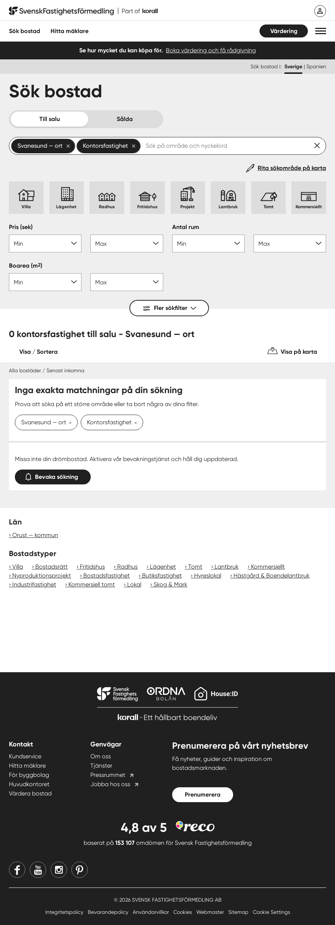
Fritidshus (92, 566)
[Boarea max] (126, 282)
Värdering (283, 31)
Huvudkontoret (29, 784)
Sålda (125, 118)
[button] (320, 31)
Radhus (127, 566)
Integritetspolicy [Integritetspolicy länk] (65, 912)
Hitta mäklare (27, 765)
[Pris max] (126, 243)
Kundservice (25, 756)
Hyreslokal (207, 575)
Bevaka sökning (53, 475)
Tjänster (101, 765)
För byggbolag (29, 774)
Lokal (134, 584)
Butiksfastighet (162, 575)
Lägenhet (163, 566)
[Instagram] (59, 870)
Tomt (195, 566)
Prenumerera (202, 794)
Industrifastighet (34, 584)
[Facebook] (17, 870)
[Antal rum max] (290, 243)
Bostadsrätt (51, 566)
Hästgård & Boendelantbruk (271, 575)
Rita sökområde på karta (292, 167)
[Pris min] (45, 243)
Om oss (100, 756)
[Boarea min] (45, 282)
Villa (17, 566)
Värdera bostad (30, 793)
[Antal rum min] (208, 243)
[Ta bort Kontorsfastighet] (134, 423)
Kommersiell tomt (91, 584)
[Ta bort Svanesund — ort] (68, 423)
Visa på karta (299, 351)
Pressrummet (107, 774)
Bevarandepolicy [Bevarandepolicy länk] (109, 912)
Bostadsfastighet (106, 575)
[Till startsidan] (83, 11)
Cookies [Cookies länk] (183, 912)
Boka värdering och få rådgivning (211, 50)
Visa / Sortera (38, 351)
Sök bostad (24, 31)
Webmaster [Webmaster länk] (210, 912)
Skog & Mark (170, 584)
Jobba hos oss (110, 784)
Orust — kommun (35, 535)
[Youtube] (38, 870)
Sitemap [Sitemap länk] (239, 912)
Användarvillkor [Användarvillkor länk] (151, 912)
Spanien (316, 66)
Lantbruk (227, 566)
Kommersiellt (268, 566)
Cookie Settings (271, 912)
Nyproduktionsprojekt (41, 575)
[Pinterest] (79, 870)
